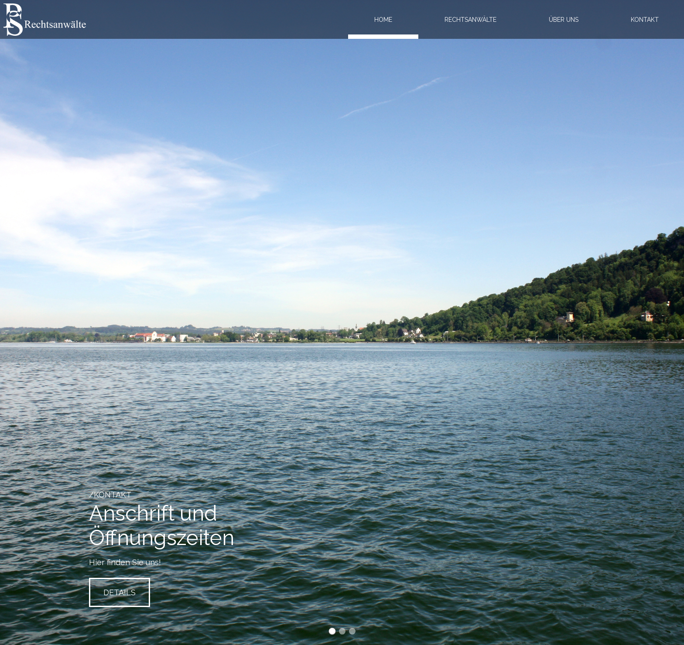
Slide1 (332, 631)
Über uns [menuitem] (563, 19)
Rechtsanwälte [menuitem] (470, 19)
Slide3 (352, 631)
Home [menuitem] (383, 19)
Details (119, 592)
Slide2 (342, 631)
